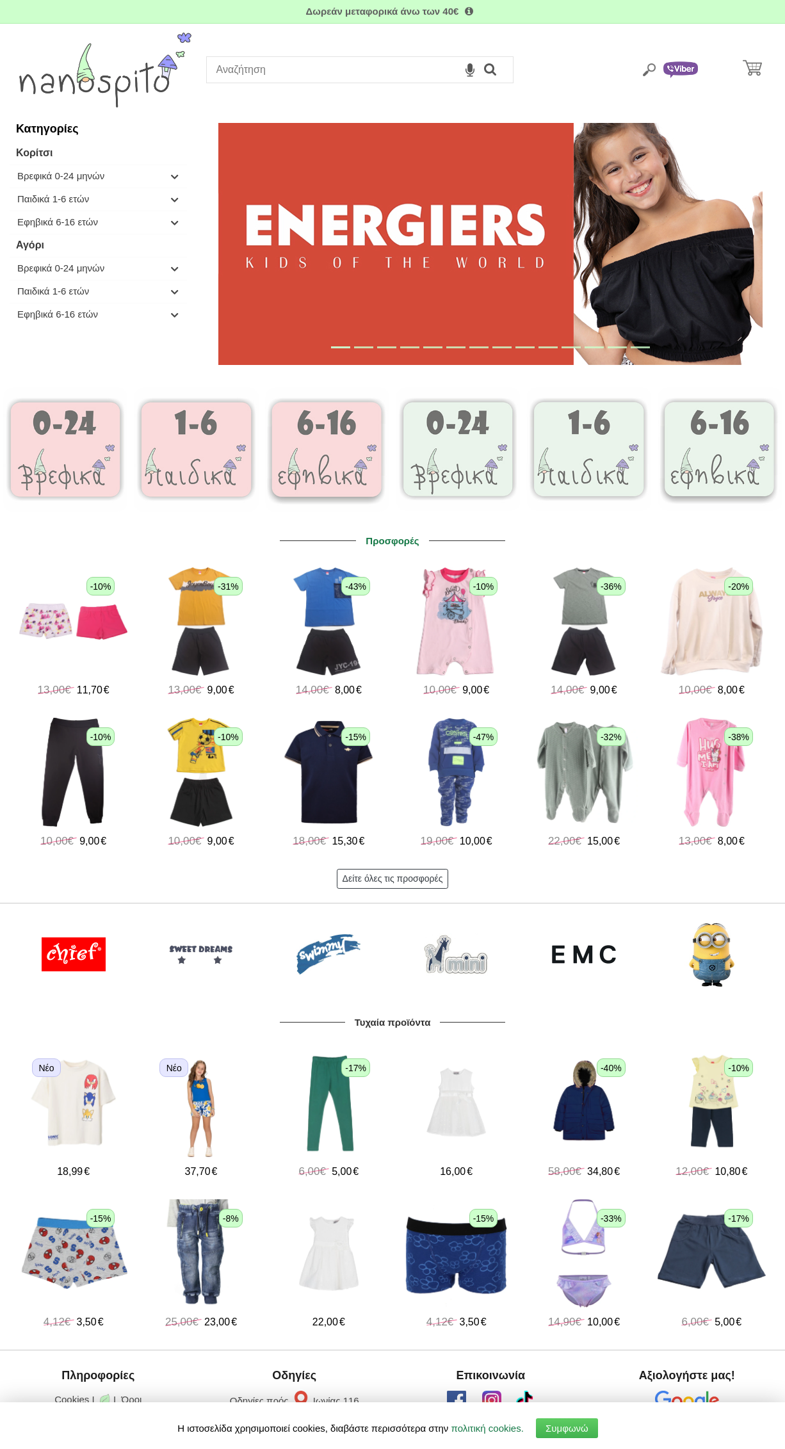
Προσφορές (392, 540)
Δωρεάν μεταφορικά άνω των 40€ (392, 11)
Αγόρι (30, 244)
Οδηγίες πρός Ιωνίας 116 (294, 1400)
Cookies (71, 1399)
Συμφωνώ (567, 1428)
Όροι (132, 1399)
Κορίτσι (34, 152)
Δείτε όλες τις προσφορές (393, 878)
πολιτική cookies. (487, 1428)
